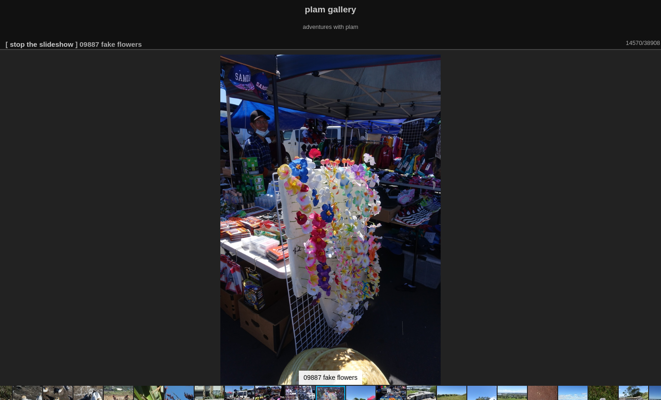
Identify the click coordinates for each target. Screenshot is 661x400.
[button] (652, 63)
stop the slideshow (41, 44)
